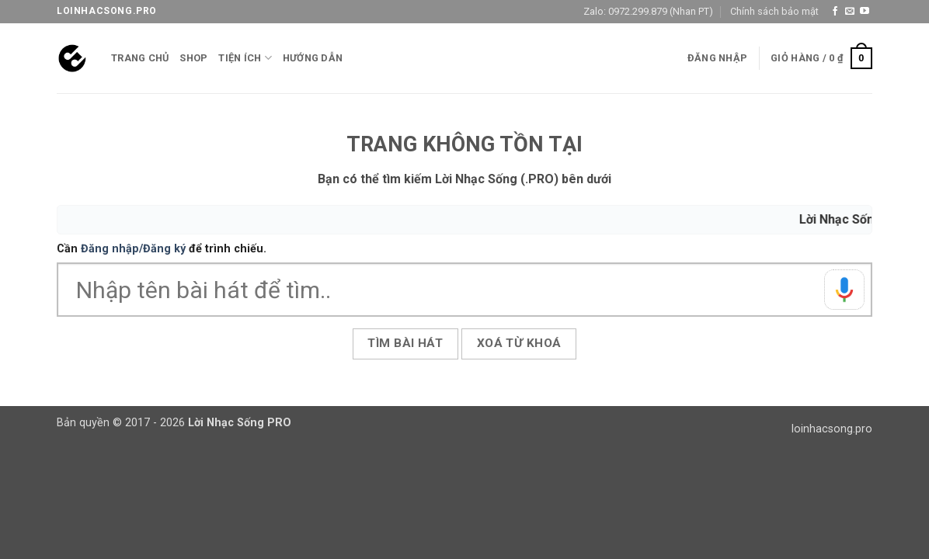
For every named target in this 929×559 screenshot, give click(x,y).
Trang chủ (140, 58)
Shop (193, 58)
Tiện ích (245, 57)
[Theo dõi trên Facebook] (835, 11)
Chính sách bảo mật (774, 11)
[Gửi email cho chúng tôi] (849, 11)
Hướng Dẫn (313, 58)
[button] (717, 58)
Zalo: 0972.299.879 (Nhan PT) (648, 11)
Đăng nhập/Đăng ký (133, 248)
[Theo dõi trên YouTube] (864, 11)
